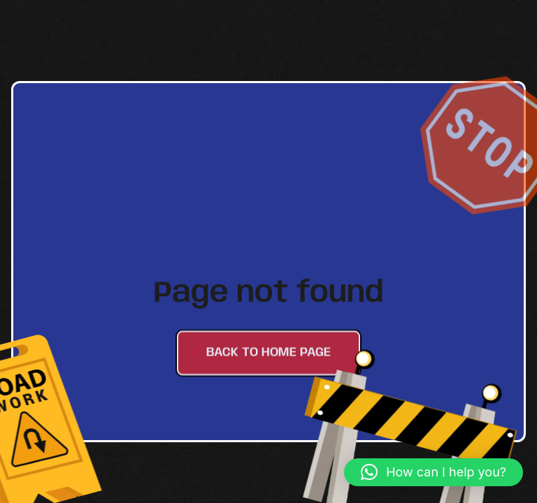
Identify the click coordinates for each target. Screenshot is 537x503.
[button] (433, 472)
